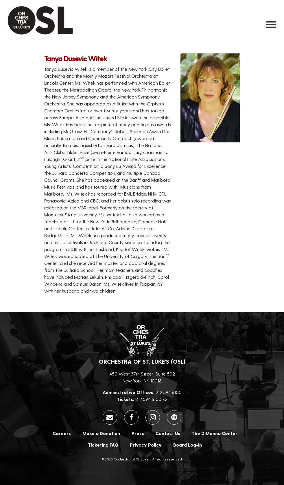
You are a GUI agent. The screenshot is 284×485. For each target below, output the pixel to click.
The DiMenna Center (214, 433)
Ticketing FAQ (103, 444)
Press (138, 433)
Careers (62, 433)
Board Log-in (187, 444)
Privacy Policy (146, 444)
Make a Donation (101, 433)
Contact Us (168, 433)
